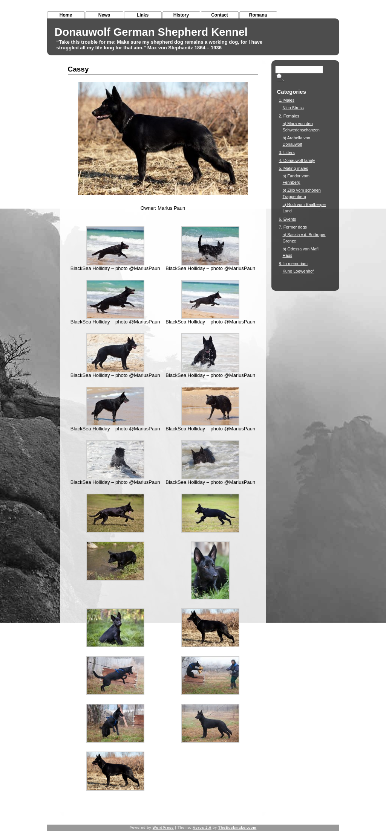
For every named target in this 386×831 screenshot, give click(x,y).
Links (143, 15)
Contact (219, 15)
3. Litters (287, 152)
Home (66, 15)
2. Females (289, 116)
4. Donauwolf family (297, 160)
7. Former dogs (293, 227)
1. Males (287, 100)
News (104, 15)
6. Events (287, 219)
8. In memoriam (293, 263)
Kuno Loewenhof (298, 271)
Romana (258, 15)
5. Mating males (293, 168)
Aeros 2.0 (202, 827)
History (181, 15)
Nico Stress (293, 107)
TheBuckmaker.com (237, 827)
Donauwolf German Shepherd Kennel (151, 32)
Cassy (78, 69)
